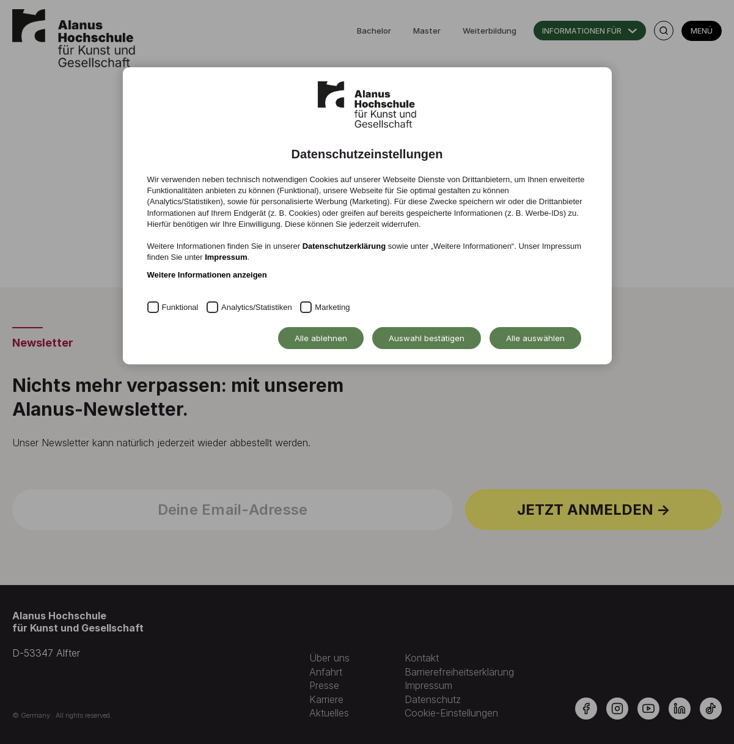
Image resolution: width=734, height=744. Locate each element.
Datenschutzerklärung (344, 246)
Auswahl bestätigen (426, 338)
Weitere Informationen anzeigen (207, 274)
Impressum (226, 257)
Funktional (180, 307)
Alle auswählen (535, 338)
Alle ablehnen (321, 338)
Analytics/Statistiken (256, 307)
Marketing (332, 307)
